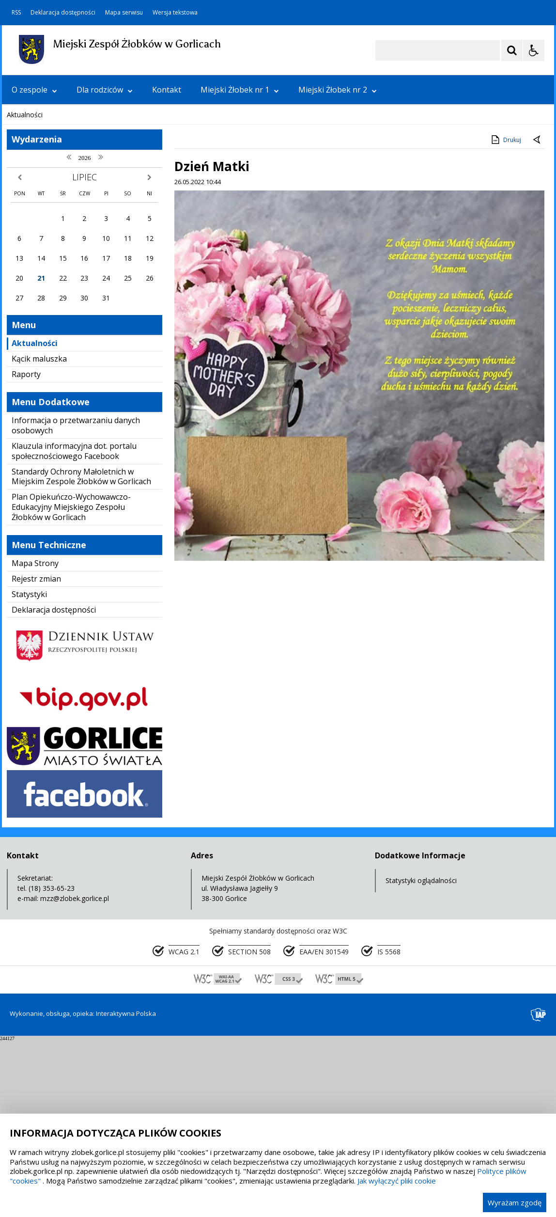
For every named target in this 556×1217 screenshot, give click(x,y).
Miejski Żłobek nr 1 (240, 89)
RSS (16, 13)
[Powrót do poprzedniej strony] (537, 316)
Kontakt (166, 89)
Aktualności (35, 519)
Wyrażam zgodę (514, 1202)
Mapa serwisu (124, 13)
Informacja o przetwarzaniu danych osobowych (76, 601)
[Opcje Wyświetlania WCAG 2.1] (533, 50)
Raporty (26, 550)
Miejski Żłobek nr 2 (337, 89)
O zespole (34, 89)
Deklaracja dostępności (63, 13)
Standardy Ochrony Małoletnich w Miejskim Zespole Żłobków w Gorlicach (81, 653)
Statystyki (29, 770)
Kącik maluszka (39, 535)
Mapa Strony (35, 739)
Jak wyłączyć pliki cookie (396, 1180)
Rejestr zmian (36, 755)
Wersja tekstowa (175, 13)
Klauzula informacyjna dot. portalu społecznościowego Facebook (74, 627)
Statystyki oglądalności (421, 1056)
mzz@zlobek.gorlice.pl (74, 1074)
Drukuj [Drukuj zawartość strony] (505, 316)
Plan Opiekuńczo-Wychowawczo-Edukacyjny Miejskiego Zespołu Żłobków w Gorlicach (71, 683)
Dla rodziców (105, 89)
